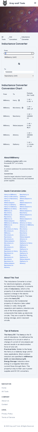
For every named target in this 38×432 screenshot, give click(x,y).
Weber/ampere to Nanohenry (26, 212)
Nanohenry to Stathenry (24, 195)
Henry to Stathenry (10, 207)
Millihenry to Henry (10, 209)
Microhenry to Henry (11, 229)
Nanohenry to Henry (11, 251)
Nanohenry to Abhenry (8, 266)
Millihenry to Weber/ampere (9, 220)
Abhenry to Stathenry (23, 240)
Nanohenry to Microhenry (8, 258)
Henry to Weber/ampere (9, 201)
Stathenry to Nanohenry (24, 254)
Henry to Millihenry (10, 194)
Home (4, 388)
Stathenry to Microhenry (24, 250)
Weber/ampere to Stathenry (26, 220)
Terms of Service (8, 417)
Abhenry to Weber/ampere (25, 236)
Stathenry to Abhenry (24, 262)
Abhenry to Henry (26, 223)
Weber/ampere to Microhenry (26, 208)
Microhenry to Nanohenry (8, 236)
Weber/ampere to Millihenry (26, 203)
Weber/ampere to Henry (26, 199)
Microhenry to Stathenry (8, 248)
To (5, 69)
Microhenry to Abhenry (8, 244)
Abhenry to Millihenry (27, 225)
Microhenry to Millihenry (8, 232)
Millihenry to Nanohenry (8, 216)
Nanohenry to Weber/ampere (9, 262)
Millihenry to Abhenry (11, 223)
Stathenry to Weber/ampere (25, 258)
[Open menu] (35, 3)
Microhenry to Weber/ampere (9, 240)
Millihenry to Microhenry (8, 212)
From (6, 50)
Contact (5, 404)
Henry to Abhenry (10, 204)
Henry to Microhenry (11, 196)
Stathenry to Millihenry (24, 246)
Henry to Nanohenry (11, 198)
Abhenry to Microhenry (23, 228)
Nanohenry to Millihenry (8, 254)
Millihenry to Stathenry (8, 226)
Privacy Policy (7, 414)
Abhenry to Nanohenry (23, 232)
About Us (5, 401)
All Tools (5, 391)
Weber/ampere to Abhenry (26, 216)
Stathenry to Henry (26, 243)
